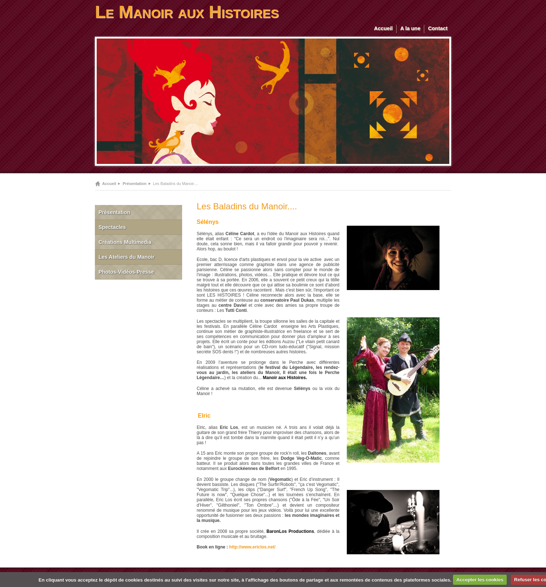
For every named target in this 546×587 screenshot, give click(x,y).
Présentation (134, 183)
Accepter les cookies (479, 579)
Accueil (383, 28)
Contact (437, 28)
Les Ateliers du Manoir (126, 257)
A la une (410, 28)
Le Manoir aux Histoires (187, 11)
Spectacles (112, 227)
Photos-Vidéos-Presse (126, 272)
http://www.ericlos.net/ (252, 547)
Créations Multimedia (125, 242)
